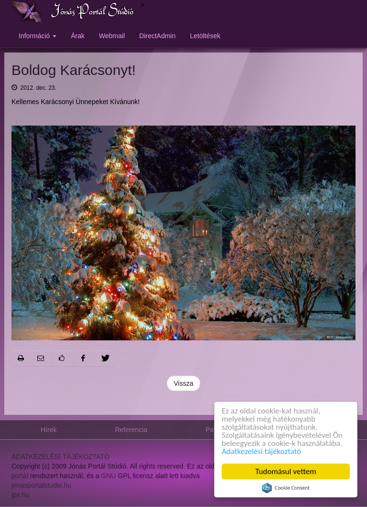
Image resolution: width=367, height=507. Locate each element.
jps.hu (20, 497)
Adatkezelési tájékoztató (261, 451)
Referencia (131, 429)
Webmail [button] (112, 36)
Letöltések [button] (205, 36)
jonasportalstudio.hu (41, 487)
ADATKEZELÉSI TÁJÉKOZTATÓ (60, 459)
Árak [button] (78, 36)
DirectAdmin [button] (157, 36)
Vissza (184, 383)
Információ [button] (37, 36)
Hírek (48, 429)
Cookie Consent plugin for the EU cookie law (286, 488)
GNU (108, 478)
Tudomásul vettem (286, 471)
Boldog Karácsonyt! (73, 70)
